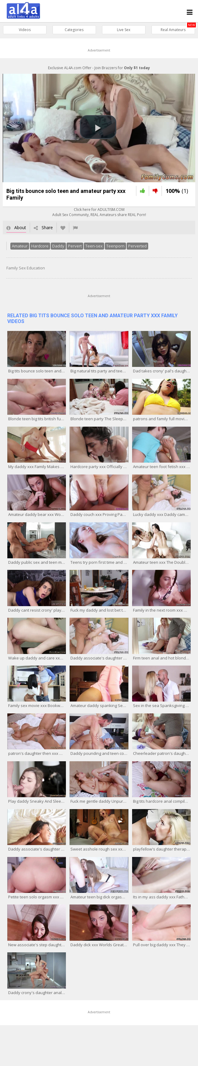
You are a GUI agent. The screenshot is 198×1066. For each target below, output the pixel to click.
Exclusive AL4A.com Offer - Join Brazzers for (99, 67)
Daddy (56, 249)
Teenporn (113, 249)
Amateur (17, 249)
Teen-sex (91, 249)
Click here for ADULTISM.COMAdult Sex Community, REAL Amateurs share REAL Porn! (99, 215)
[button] (98, 128)
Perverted (134, 249)
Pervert (72, 249)
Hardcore (37, 249)
